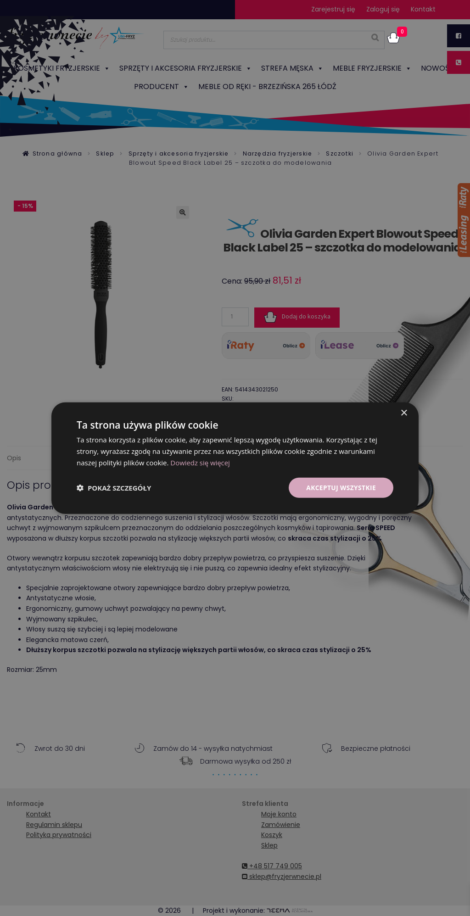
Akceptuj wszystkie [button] (340, 487)
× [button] (403, 412)
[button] (114, 487)
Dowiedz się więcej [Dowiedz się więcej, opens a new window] (200, 462)
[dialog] (235, 458)
